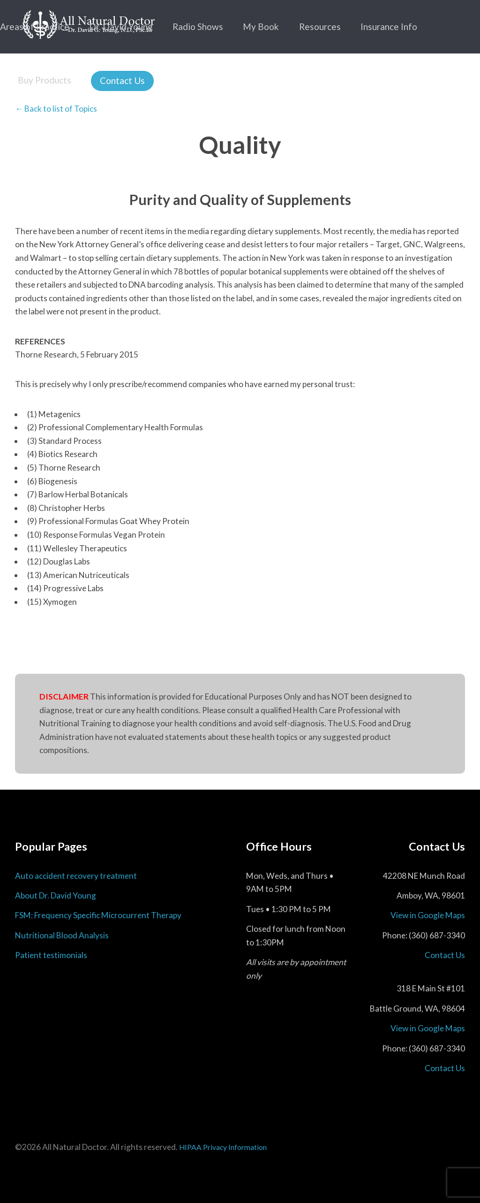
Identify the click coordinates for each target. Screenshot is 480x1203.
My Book (261, 26)
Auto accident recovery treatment (76, 876)
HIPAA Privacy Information (223, 1147)
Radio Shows (197, 26)
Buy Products (44, 80)
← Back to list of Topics (56, 109)
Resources (320, 26)
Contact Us (122, 80)
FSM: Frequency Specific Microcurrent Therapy (98, 915)
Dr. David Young (121, 26)
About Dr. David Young (55, 895)
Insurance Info (388, 26)
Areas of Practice (34, 26)
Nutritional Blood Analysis (62, 935)
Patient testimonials (51, 955)
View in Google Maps (427, 915)
